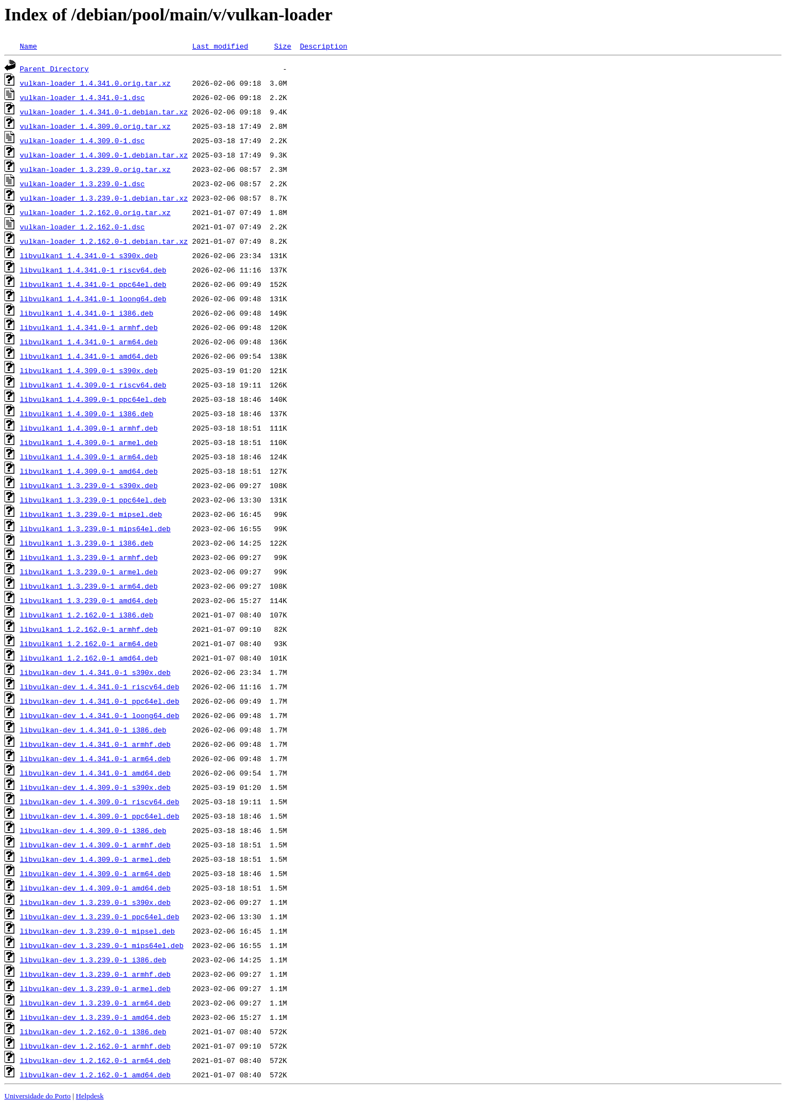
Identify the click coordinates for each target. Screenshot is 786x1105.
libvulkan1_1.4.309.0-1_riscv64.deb (93, 385)
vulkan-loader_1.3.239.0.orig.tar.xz (95, 169)
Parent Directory (54, 69)
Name (28, 46)
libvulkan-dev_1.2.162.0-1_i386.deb (93, 1031)
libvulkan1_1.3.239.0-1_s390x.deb (89, 485)
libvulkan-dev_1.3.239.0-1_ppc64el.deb (100, 916)
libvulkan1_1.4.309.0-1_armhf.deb (89, 428)
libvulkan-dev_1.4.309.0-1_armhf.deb (95, 845)
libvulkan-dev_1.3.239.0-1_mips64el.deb (101, 945)
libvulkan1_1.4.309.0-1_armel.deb (89, 442)
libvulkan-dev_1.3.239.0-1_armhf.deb (95, 974)
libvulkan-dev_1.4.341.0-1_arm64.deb (95, 758)
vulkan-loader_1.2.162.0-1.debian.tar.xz (104, 241)
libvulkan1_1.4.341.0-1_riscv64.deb (93, 270)
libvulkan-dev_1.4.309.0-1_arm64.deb (95, 873)
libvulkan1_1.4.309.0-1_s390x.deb (89, 370)
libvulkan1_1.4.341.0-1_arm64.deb (89, 342)
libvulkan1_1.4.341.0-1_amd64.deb (89, 356)
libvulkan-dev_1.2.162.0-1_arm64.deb (95, 1060)
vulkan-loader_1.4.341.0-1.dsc (82, 97)
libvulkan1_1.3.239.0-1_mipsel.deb (91, 514)
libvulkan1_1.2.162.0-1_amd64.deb (89, 658)
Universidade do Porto (37, 1096)
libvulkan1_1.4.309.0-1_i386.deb (87, 413)
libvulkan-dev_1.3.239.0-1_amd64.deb (95, 1017)
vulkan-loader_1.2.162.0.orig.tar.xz (95, 212)
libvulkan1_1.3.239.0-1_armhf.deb (89, 557)
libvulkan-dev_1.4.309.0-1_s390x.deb (95, 787)
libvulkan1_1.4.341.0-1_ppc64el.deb (93, 284)
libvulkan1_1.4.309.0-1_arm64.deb (89, 457)
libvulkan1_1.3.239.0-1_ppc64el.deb (93, 500)
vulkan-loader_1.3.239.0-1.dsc (82, 183)
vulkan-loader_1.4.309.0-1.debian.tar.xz (104, 155)
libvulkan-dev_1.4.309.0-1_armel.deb (95, 859)
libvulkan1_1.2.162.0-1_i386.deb (87, 615)
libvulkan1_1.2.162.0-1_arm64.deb (89, 643)
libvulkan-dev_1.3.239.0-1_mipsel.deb (97, 931)
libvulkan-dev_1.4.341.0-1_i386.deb (93, 730)
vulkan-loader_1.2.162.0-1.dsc (82, 227)
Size (282, 46)
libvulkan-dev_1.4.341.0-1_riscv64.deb (100, 687)
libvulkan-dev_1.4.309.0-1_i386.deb (93, 830)
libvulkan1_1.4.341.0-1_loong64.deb (93, 298)
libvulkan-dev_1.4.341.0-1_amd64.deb (95, 773)
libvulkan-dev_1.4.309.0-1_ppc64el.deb (100, 816)
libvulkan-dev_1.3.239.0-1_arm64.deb (95, 1003)
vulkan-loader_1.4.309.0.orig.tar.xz (95, 126)
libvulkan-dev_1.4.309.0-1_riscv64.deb (100, 802)
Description (323, 46)
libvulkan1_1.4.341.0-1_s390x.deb (89, 255)
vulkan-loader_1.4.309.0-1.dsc (82, 140)
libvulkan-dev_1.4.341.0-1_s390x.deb (95, 672)
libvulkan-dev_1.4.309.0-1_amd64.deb (95, 888)
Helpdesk (89, 1096)
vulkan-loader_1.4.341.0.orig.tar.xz (95, 83)
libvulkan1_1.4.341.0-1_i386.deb (87, 313)
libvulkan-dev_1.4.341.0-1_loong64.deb (100, 715)
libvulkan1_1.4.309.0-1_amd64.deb (89, 471)
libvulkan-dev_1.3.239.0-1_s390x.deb (95, 902)
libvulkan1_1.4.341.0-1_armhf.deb (89, 327)
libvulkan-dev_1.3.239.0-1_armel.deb (95, 988)
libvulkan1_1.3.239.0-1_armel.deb (89, 572)
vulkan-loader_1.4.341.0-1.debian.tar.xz (104, 112)
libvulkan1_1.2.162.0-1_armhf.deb (89, 629)
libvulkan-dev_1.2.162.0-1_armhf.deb (95, 1046)
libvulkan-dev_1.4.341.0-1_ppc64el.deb (100, 701)
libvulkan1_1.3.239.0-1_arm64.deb (89, 586)
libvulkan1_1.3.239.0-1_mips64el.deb (95, 528)
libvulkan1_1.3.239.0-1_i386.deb (87, 543)
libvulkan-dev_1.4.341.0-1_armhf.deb (95, 744)
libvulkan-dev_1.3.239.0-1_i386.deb (93, 960)
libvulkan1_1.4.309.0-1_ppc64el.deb (93, 399)
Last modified (220, 46)
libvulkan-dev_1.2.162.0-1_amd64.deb (95, 1075)
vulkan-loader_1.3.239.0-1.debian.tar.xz (104, 198)
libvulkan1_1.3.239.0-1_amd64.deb (89, 600)
